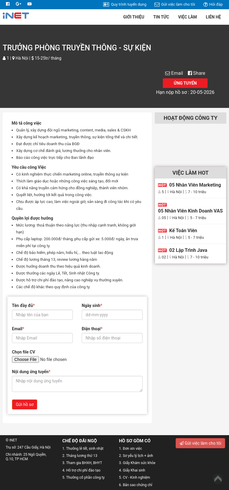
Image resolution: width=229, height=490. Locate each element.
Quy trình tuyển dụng (124, 4)
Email (176, 73)
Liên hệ (213, 17)
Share (196, 73)
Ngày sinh (92, 305)
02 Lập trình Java (188, 250)
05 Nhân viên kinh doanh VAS (190, 211)
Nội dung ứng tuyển (31, 371)
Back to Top (218, 479)
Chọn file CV (23, 352)
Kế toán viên (183, 230)
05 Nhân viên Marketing (195, 185)
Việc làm (187, 17)
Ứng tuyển (185, 83)
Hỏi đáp (213, 4)
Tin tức (161, 17)
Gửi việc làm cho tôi (174, 4)
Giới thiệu (133, 17)
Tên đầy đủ (23, 305)
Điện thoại (92, 328)
